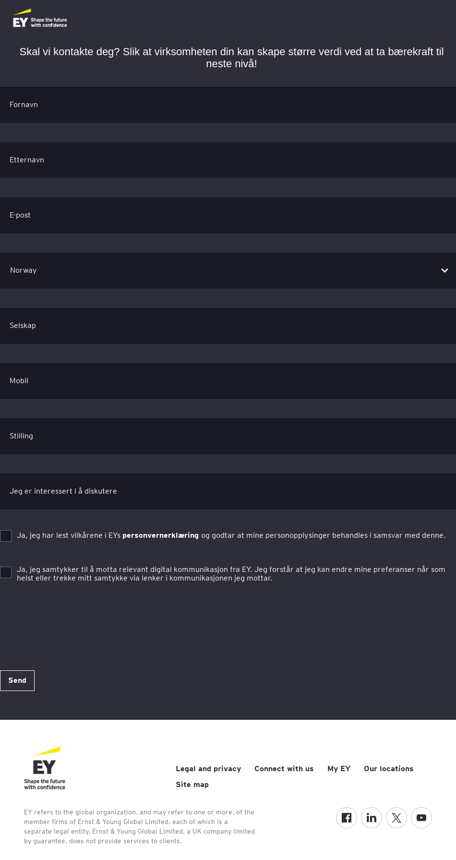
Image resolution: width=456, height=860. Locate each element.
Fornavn (24, 104)
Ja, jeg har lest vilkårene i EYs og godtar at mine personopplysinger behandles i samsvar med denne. (231, 535)
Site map (192, 784)
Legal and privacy (208, 768)
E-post (20, 214)
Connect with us (284, 768)
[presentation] (73, 620)
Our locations (389, 768)
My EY (338, 768)
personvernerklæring (161, 535)
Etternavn (27, 159)
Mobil (19, 380)
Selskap (23, 325)
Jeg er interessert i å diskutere (63, 491)
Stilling (21, 435)
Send (17, 680)
